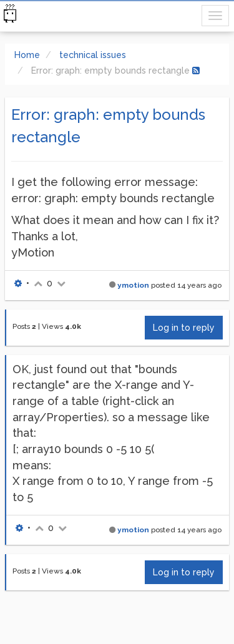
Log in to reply (184, 328)
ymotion (133, 285)
